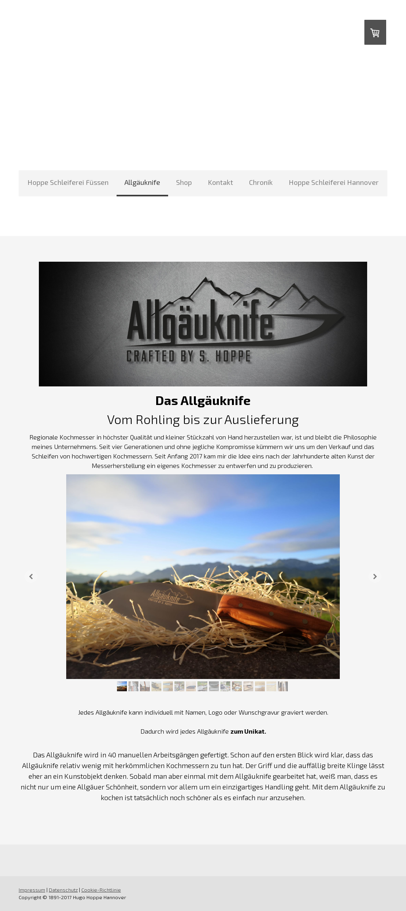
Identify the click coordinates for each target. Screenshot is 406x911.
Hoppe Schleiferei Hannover (334, 182)
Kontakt (220, 182)
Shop (184, 182)
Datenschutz (63, 889)
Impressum (32, 889)
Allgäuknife (142, 182)
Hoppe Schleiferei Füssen (68, 182)
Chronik (261, 182)
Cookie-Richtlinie (101, 889)
